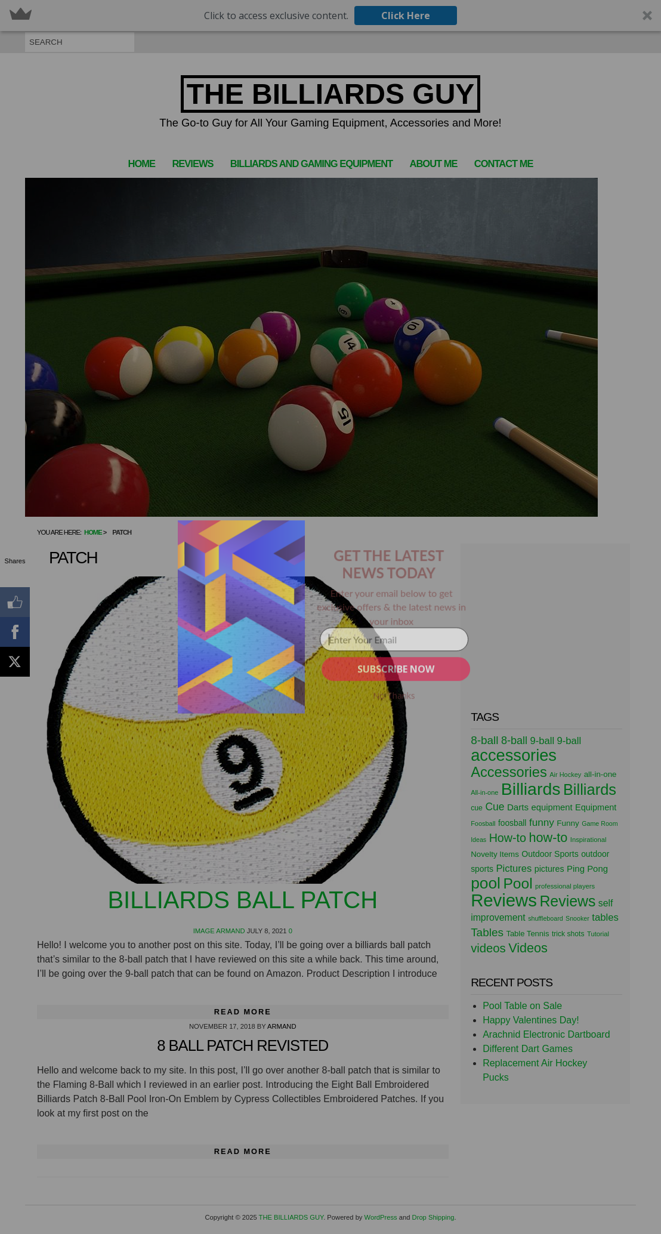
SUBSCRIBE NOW (395, 668)
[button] (388, 564)
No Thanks (394, 695)
